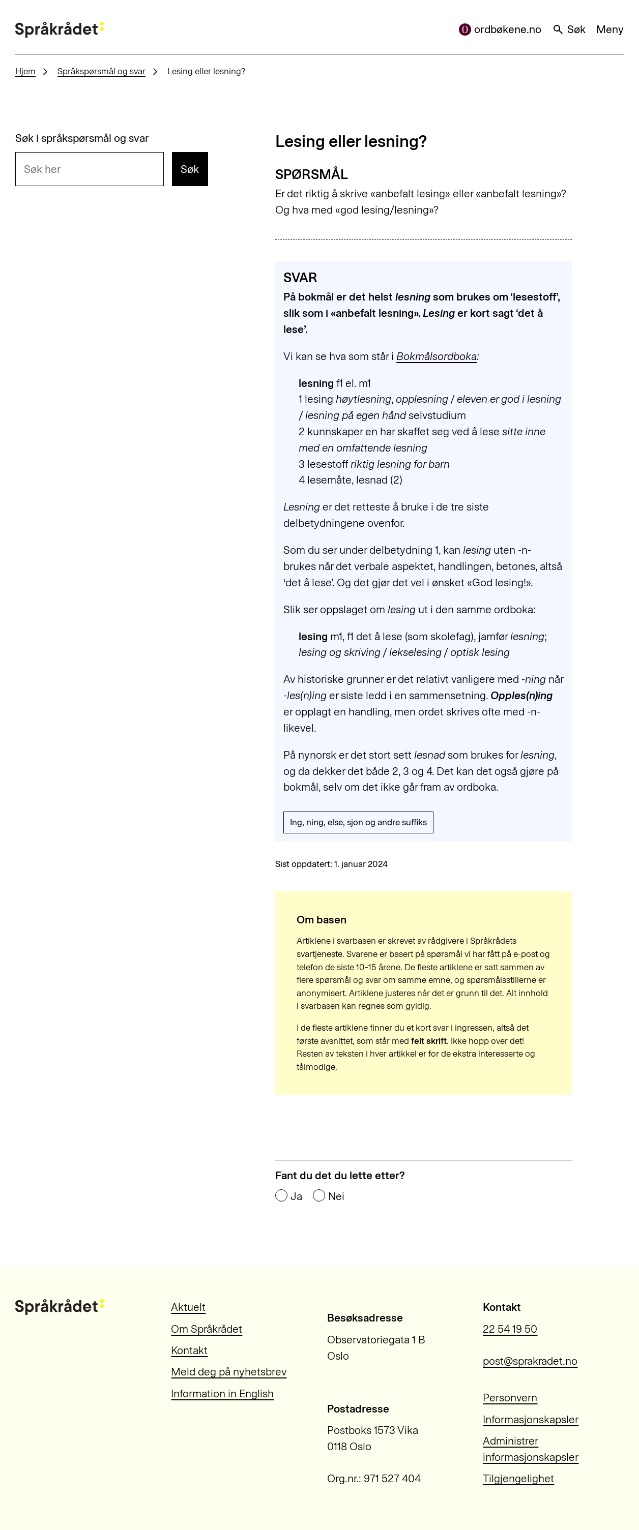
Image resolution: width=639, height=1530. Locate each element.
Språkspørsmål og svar (101, 71)
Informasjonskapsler (530, 1419)
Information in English (222, 1393)
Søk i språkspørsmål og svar (82, 138)
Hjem (25, 71)
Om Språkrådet (206, 1329)
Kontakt (189, 1350)
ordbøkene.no (500, 29)
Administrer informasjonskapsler (530, 1448)
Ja (296, 1196)
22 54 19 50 (510, 1329)
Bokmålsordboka (436, 356)
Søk (569, 29)
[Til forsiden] (59, 30)
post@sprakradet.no (530, 1361)
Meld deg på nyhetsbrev (228, 1371)
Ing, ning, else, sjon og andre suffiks (358, 822)
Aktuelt (188, 1307)
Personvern (510, 1397)
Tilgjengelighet (518, 1478)
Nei (336, 1196)
